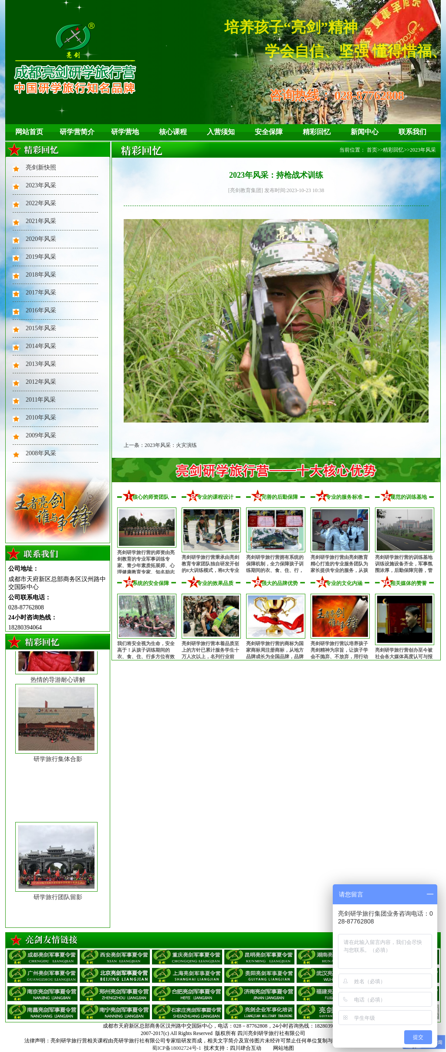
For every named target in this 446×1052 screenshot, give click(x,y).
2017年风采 (41, 292)
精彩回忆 (317, 131)
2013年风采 (41, 364)
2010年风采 (41, 417)
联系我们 (412, 131)
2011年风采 (41, 399)
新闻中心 (364, 131)
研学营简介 (77, 131)
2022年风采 (41, 203)
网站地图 (283, 1048)
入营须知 (221, 131)
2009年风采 (41, 435)
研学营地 (125, 131)
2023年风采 (41, 185)
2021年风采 (41, 221)
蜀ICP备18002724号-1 (176, 1048)
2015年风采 (41, 328)
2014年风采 (41, 346)
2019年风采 (41, 257)
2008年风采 (41, 453)
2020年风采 (41, 239)
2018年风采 (41, 274)
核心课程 (173, 131)
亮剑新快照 (41, 167)
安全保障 (269, 131)
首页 (372, 150)
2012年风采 (41, 382)
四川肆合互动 (245, 1048)
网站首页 (29, 131)
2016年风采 (41, 310)
